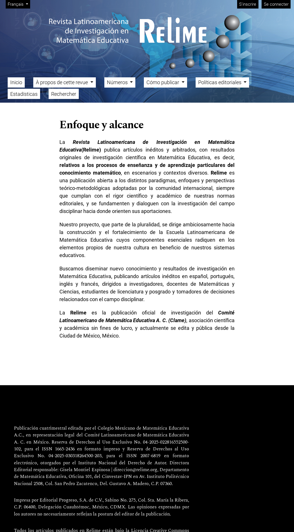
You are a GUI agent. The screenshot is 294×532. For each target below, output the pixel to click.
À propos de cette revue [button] (62, 82)
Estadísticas (24, 94)
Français (18, 4)
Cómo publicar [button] (163, 82)
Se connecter (276, 4)
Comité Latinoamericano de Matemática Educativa (136, 435)
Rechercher (63, 94)
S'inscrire (247, 4)
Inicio (16, 82)
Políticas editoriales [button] (220, 82)
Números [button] (118, 82)
